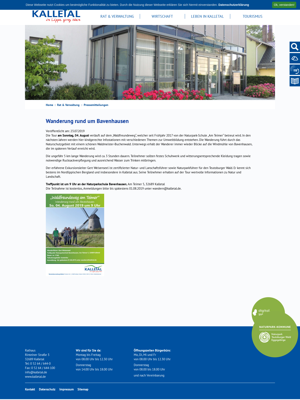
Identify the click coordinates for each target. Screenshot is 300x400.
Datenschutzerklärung (233, 4)
